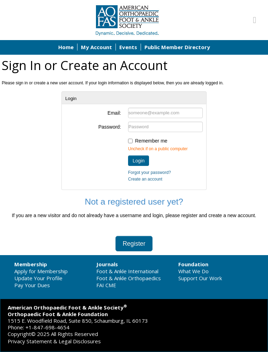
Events (128, 47)
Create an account (145, 179)
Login (138, 160)
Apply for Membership (41, 271)
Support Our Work (200, 278)
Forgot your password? (149, 172)
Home (66, 47)
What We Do (193, 271)
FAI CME (106, 285)
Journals (107, 264)
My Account (96, 47)
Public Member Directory (177, 47)
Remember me (151, 141)
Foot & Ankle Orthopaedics (128, 278)
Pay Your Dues (32, 285)
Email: (114, 113)
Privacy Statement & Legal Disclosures (54, 341)
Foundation (193, 264)
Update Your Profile (38, 278)
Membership (30, 264)
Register (133, 243)
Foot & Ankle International (127, 271)
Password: (109, 127)
